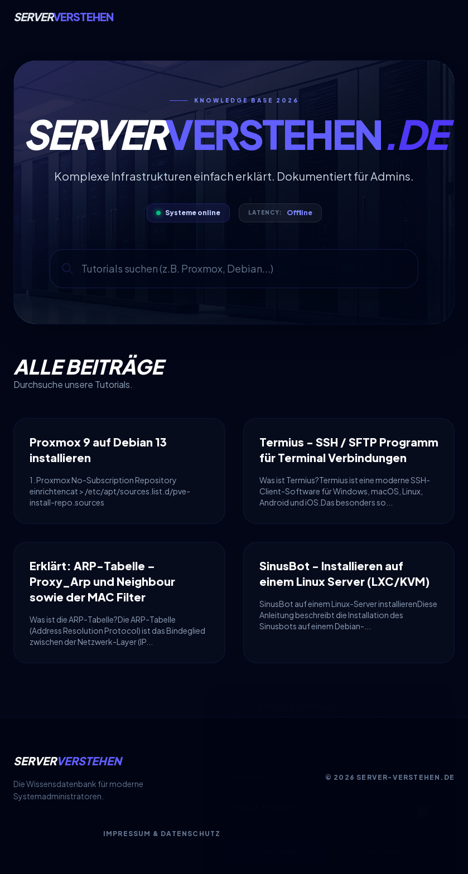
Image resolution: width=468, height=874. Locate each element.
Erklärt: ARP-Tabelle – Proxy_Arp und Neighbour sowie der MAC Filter (102, 581)
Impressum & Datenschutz (162, 833)
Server (63, 16)
